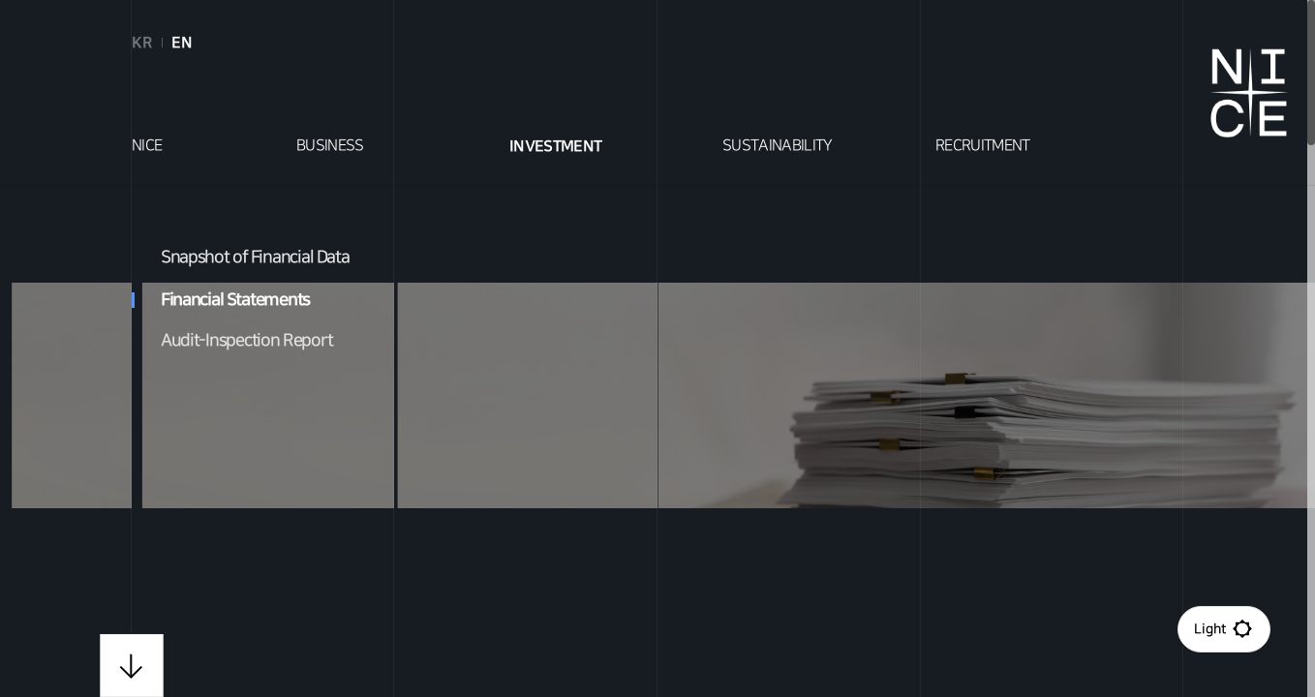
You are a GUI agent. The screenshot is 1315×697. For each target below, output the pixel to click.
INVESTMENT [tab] (555, 146)
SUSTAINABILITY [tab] (777, 145)
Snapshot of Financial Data (255, 257)
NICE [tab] (147, 145)
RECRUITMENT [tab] (982, 145)
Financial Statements (221, 299)
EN (182, 42)
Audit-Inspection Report (247, 340)
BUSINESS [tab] (330, 145)
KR (142, 42)
